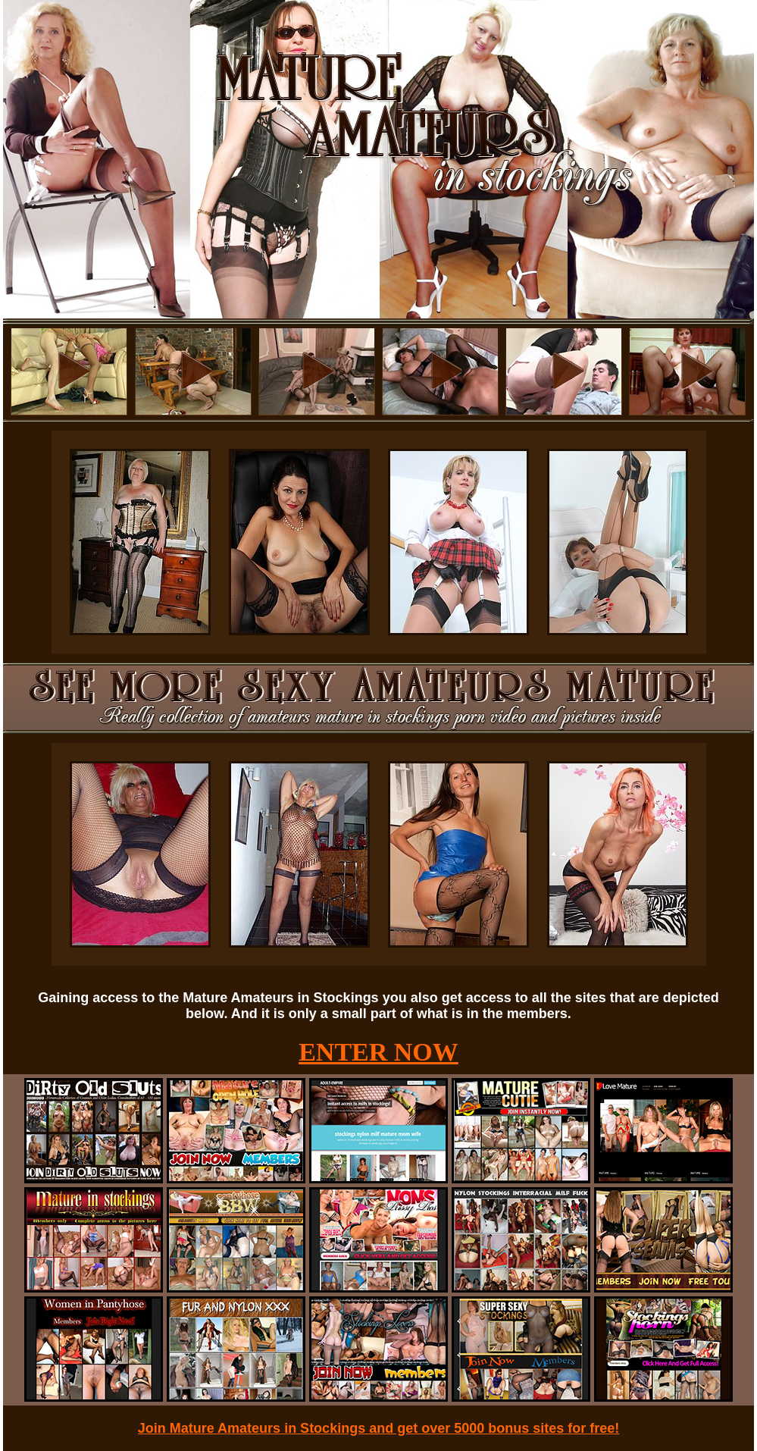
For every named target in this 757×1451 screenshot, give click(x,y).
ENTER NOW (378, 1052)
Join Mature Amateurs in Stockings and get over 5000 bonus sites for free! (379, 1428)
